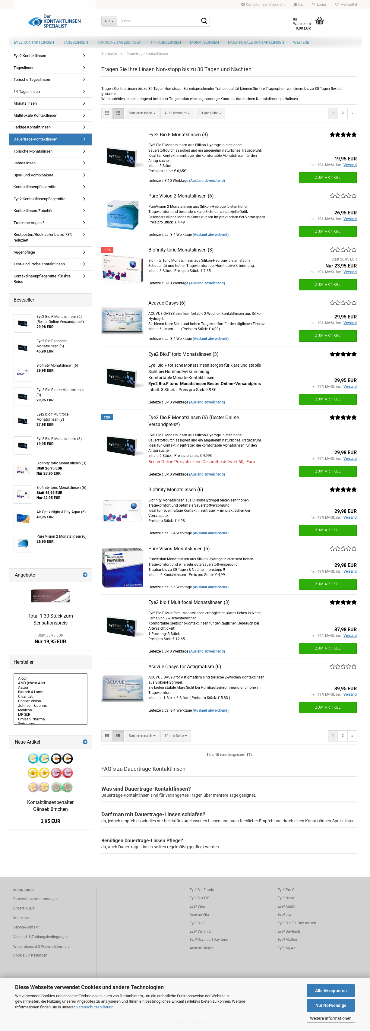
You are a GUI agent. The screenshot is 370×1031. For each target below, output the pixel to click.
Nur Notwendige (330, 1005)
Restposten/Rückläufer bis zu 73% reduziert (43, 237)
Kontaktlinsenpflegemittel (35, 187)
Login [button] (319, 4)
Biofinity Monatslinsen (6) (175, 489)
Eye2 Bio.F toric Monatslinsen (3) (183, 354)
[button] (298, 4)
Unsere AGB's (24, 908)
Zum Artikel (328, 178)
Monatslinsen (204, 42)
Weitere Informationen (331, 1018)
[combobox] (142, 113)
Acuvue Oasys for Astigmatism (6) (184, 666)
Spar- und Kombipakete (33, 175)
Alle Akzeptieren (331, 990)
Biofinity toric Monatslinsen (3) (181, 250)
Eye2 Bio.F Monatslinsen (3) (178, 135)
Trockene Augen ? (29, 222)
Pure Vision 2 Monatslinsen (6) (181, 196)
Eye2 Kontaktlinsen (34, 42)
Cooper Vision (50, 701)
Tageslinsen (75, 42)
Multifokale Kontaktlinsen (256, 42)
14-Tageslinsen (165, 42)
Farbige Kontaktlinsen (32, 127)
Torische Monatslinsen (33, 151)
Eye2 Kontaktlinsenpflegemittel (40, 199)
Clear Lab (50, 696)
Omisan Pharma (50, 719)
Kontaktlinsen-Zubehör (33, 210)
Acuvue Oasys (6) (167, 303)
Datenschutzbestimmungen (36, 899)
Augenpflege (24, 252)
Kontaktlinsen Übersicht (263, 4)
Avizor (50, 687)
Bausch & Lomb (50, 692)
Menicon (50, 710)
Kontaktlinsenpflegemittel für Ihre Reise (42, 279)
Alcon (50, 678)
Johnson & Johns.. (50, 706)
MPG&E (50, 715)
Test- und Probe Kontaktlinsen (39, 264)
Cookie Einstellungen (30, 955)
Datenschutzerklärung (94, 1007)
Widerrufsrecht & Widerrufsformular (42, 946)
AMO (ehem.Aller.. (50, 683)
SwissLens (50, 724)
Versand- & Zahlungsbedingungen (40, 937)
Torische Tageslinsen (119, 42)
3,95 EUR (50, 821)
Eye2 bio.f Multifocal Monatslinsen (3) (189, 602)
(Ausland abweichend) (207, 181)
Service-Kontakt (26, 927)
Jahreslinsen (25, 163)
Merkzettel (346, 4)
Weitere (301, 42)
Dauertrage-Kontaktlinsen (35, 139)
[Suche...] (109, 21)
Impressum (22, 918)
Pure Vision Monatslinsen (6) (179, 549)
